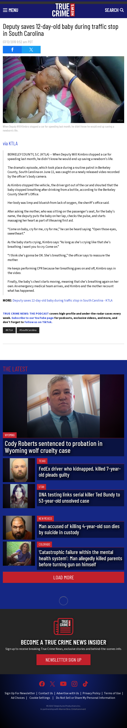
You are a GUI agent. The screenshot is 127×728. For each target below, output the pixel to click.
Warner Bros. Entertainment (72, 709)
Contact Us (46, 693)
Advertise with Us (68, 693)
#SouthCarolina (27, 330)
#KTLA (9, 330)
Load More (63, 577)
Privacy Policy (91, 693)
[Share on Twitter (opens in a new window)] (31, 49)
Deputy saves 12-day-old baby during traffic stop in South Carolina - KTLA (62, 300)
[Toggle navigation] (10, 9)
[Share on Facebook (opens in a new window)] (12, 49)
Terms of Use (112, 693)
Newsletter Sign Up (63, 660)
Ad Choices (18, 698)
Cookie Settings (39, 698)
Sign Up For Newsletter (20, 693)
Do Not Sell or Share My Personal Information (85, 698)
